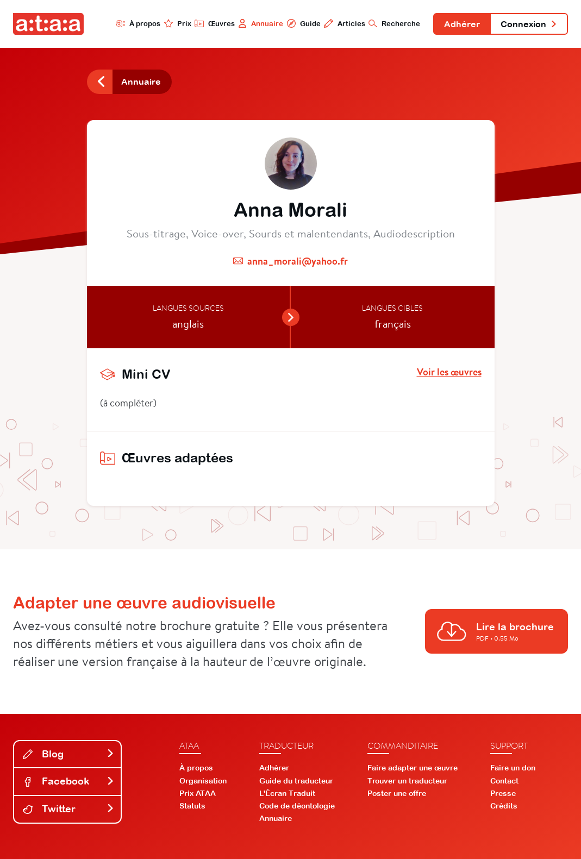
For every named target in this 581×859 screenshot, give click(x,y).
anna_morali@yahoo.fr (297, 261)
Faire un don (512, 767)
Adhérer (462, 24)
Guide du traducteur (296, 780)
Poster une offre (396, 793)
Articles (344, 23)
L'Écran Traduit (287, 793)
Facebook (68, 781)
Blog (68, 754)
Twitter (68, 808)
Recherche (394, 23)
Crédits (503, 805)
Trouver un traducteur (407, 780)
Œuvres (214, 23)
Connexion (529, 24)
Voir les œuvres (449, 372)
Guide (303, 23)
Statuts (192, 805)
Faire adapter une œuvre (412, 767)
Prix (177, 23)
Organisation (203, 780)
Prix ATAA (197, 793)
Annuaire (260, 23)
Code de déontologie (297, 805)
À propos (138, 23)
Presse (503, 793)
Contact (504, 780)
